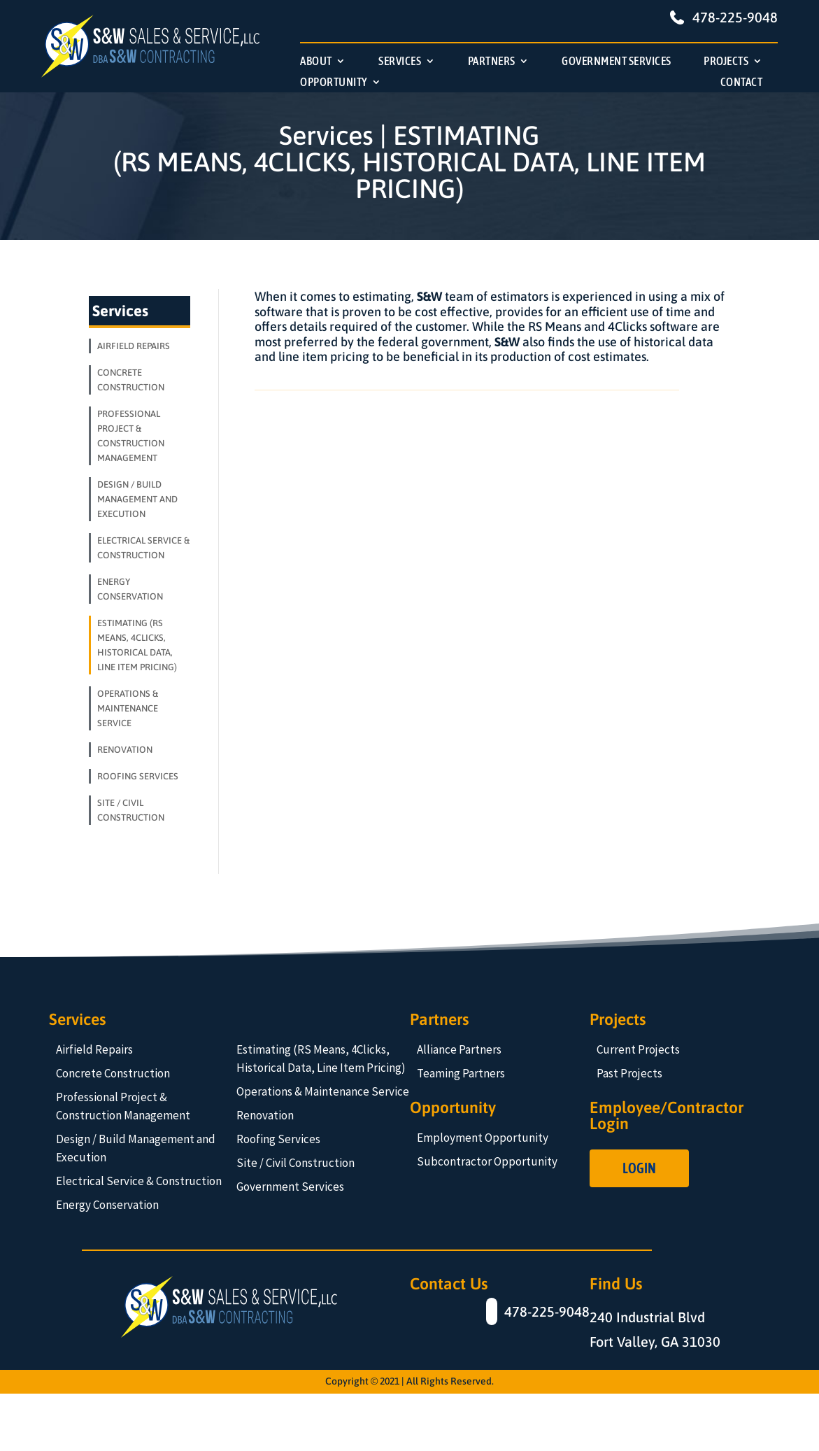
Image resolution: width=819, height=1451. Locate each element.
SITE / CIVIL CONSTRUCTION (130, 810)
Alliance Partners (459, 1049)
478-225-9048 (735, 17)
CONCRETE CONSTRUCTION (130, 379)
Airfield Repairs (94, 1049)
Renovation (265, 1115)
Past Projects (629, 1073)
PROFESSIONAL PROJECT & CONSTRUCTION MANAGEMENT (130, 436)
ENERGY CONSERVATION (130, 589)
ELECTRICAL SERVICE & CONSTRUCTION (143, 547)
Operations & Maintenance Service (322, 1091)
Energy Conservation (107, 1204)
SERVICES (399, 62)
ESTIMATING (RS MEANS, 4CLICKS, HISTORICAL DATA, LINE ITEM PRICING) (137, 645)
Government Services (290, 1186)
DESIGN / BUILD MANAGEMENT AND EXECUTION (137, 499)
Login (639, 1168)
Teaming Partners (461, 1073)
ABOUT (316, 62)
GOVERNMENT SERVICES (616, 62)
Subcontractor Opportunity (487, 1161)
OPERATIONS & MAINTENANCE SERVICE (127, 708)
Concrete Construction (113, 1073)
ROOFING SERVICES (137, 776)
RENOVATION (124, 749)
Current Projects (638, 1049)
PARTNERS (491, 62)
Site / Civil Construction (295, 1162)
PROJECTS (726, 62)
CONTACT (741, 83)
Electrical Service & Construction (139, 1181)
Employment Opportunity (482, 1137)
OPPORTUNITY (334, 83)
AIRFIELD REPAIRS (133, 346)
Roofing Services (278, 1139)
